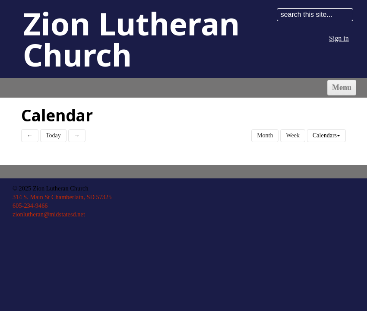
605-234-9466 (30, 205)
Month (265, 135)
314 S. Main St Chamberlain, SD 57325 (62, 197)
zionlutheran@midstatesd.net (49, 214)
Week (293, 135)
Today (53, 135)
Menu (341, 87)
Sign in (339, 38)
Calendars (326, 135)
